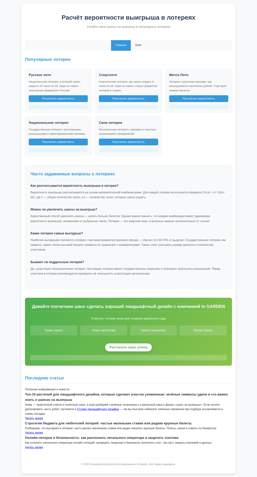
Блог (138, 45)
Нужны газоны (203, 330)
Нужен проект (54, 330)
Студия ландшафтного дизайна (98, 409)
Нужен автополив (103, 330)
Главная (120, 45)
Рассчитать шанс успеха (129, 347)
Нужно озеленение (153, 330)
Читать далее (34, 418)
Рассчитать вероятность (58, 98)
